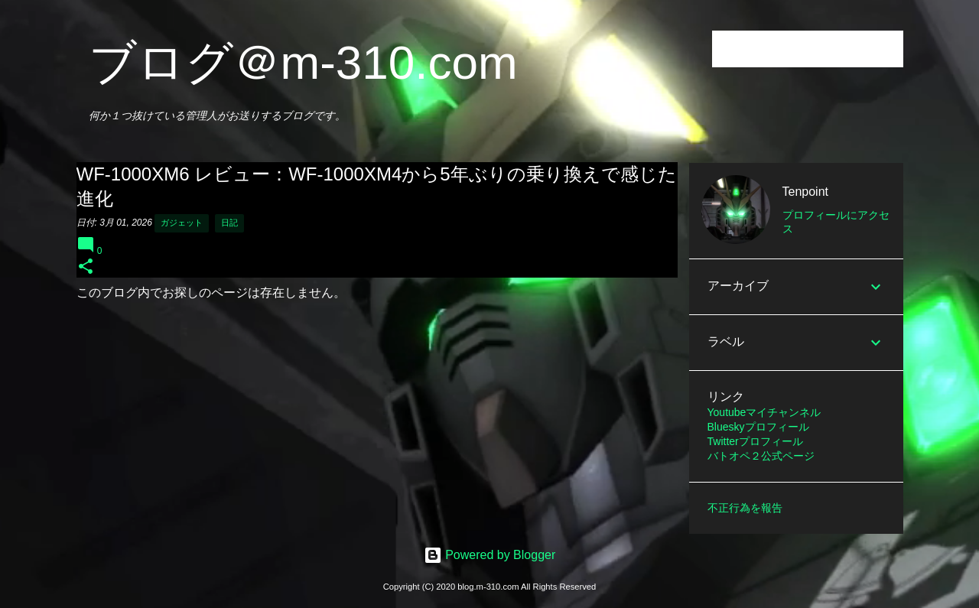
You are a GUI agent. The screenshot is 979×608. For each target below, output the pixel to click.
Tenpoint (805, 191)
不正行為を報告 (744, 508)
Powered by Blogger (490, 554)
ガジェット (182, 222)
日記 (229, 222)
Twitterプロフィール (755, 441)
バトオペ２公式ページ (761, 456)
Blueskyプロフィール (758, 427)
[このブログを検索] (823, 49)
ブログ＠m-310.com (303, 62)
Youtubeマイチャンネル (764, 412)
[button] (85, 267)
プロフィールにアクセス (836, 222)
